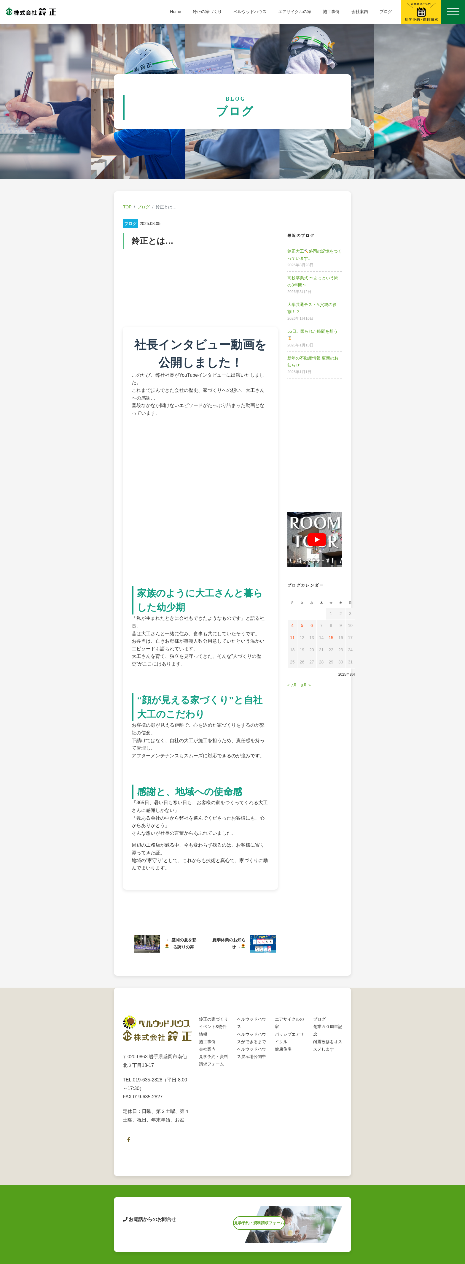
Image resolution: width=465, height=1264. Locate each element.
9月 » (305, 685)
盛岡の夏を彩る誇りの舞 (180, 946)
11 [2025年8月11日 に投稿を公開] (292, 637)
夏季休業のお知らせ (229, 946)
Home (175, 11)
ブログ (386, 11)
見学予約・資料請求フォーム (259, 1230)
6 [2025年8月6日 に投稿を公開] (311, 625)
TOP (127, 207)
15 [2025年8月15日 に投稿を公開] (331, 637)
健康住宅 (283, 1055)
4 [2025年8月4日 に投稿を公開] (292, 625)
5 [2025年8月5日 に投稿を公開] (302, 625)
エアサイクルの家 (294, 11)
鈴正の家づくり (207, 11)
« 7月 (292, 685)
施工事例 (331, 11)
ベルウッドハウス (250, 11)
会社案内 (359, 11)
